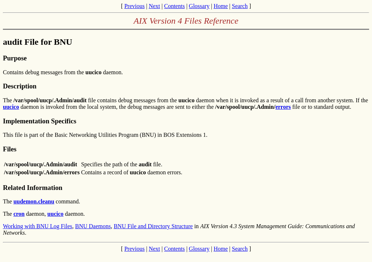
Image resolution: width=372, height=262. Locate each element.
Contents (174, 6)
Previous (134, 6)
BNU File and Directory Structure (153, 226)
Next (154, 6)
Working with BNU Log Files (37, 226)
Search (240, 6)
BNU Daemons (93, 226)
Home (221, 6)
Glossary (199, 6)
